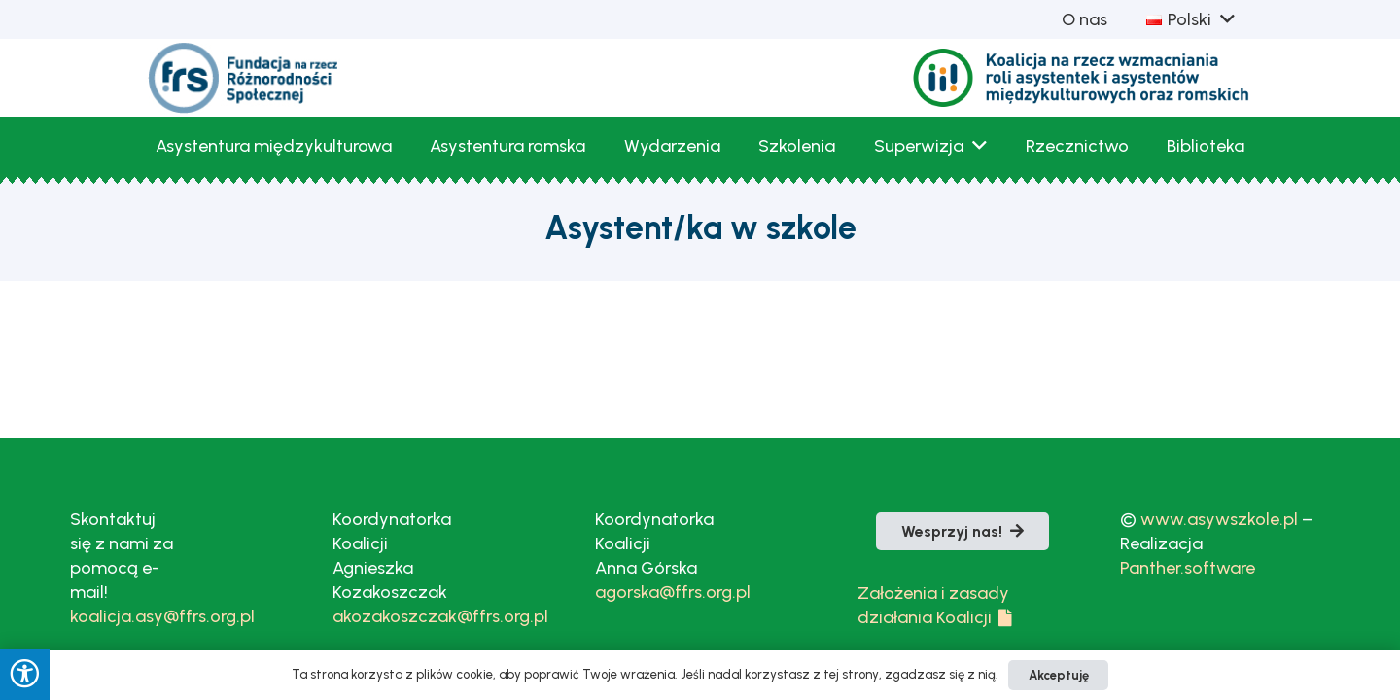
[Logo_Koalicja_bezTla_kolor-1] (1082, 78)
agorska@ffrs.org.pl (673, 592)
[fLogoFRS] (244, 78)
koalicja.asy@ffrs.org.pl (162, 616)
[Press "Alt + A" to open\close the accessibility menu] (25, 674)
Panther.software (1187, 567)
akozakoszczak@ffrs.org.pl (440, 616)
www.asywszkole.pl (1219, 519)
